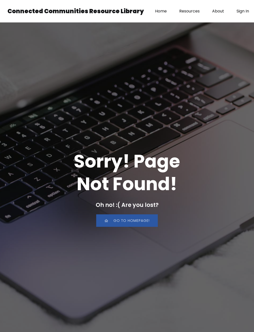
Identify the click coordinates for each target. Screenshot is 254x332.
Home (161, 11)
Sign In (243, 11)
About (218, 11)
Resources (189, 11)
